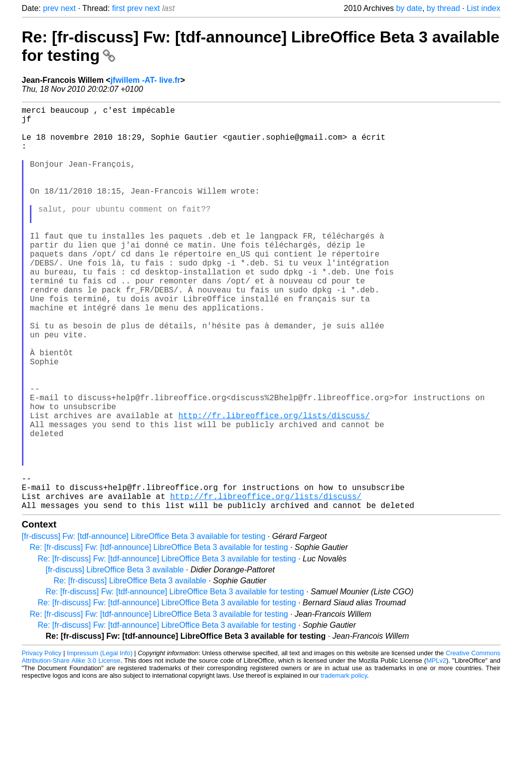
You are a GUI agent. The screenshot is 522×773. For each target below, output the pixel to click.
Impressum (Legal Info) (100, 743)
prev (50, 8)
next (68, 8)
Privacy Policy (42, 743)
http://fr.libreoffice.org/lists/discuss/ (274, 485)
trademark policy (344, 765)
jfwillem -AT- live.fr (145, 80)
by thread (443, 8)
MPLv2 (436, 750)
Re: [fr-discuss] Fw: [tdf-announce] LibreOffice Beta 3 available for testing (159, 637)
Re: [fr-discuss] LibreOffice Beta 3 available (130, 670)
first (118, 8)
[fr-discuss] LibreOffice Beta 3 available (115, 659)
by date (409, 8)
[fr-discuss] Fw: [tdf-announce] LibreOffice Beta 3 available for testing (144, 626)
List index (484, 8)
